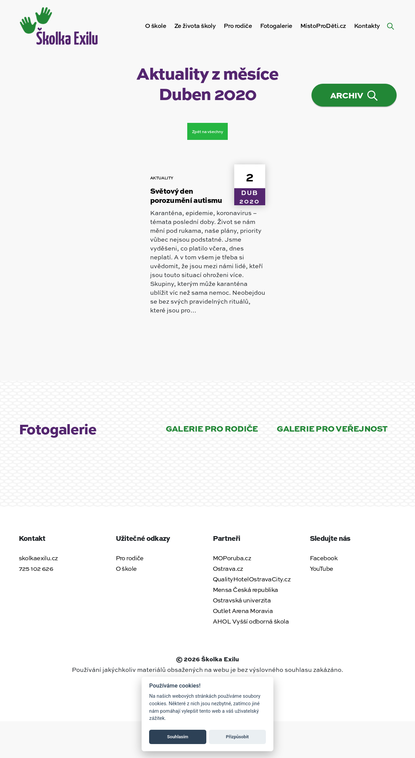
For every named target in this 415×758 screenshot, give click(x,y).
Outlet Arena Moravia (243, 610)
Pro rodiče (130, 557)
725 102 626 (36, 568)
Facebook (324, 557)
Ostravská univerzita (242, 600)
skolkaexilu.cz (38, 557)
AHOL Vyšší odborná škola (251, 621)
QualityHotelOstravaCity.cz (251, 579)
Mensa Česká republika (245, 589)
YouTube (321, 568)
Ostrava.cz (228, 568)
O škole (155, 25)
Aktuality (162, 178)
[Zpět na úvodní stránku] (60, 24)
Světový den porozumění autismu (186, 195)
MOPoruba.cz (232, 557)
